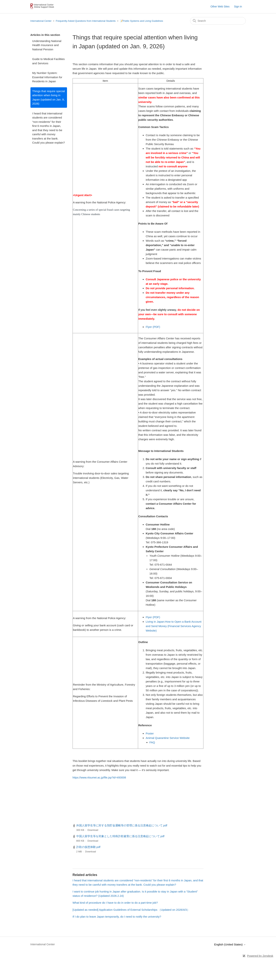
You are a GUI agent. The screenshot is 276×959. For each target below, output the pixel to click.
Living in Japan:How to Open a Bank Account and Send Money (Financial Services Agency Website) (173, 626)
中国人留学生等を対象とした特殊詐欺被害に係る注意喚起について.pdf (120, 836)
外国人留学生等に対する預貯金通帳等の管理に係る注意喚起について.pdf (121, 825)
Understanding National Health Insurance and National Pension (46, 45)
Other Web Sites (219, 6)
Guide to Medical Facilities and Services (48, 61)
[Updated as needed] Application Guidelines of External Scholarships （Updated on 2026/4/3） (131, 909)
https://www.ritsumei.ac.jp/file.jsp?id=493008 (99, 777)
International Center (41, 21)
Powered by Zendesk (260, 955)
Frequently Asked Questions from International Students (86, 21)
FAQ (152, 742)
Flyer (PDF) (153, 326)
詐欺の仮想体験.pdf (88, 846)
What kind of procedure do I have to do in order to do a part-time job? (115, 902)
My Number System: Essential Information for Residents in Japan (47, 77)
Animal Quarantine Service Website (168, 737)
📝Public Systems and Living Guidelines (141, 21)
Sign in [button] (238, 6)
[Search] (218, 21)
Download (92, 830)
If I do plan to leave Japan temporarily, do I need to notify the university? (117, 916)
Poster (150, 733)
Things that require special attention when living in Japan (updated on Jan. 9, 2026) (48, 97)
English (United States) (230, 944)
